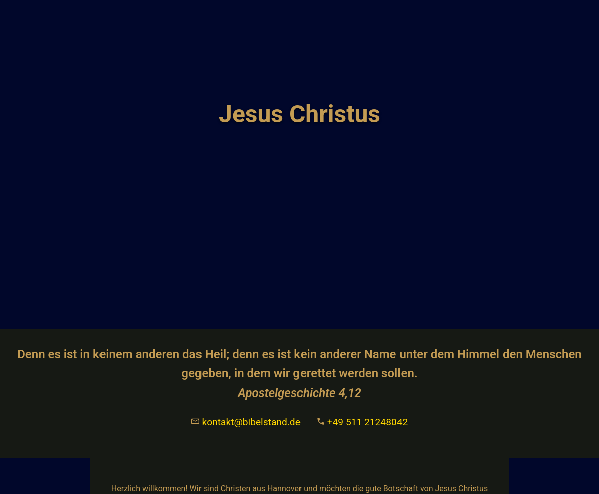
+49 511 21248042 (362, 422)
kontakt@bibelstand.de (246, 422)
